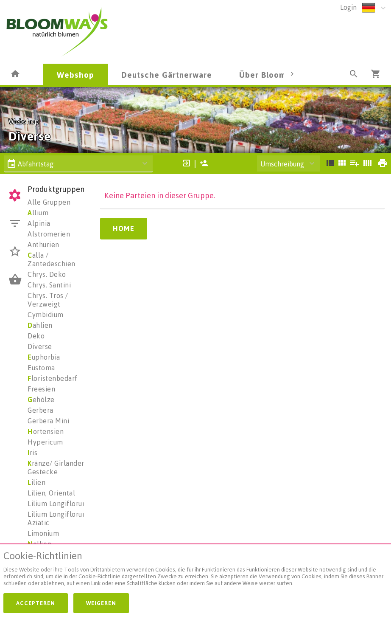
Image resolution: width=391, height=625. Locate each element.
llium (38, 212)
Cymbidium (46, 314)
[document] (195, 570)
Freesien (41, 389)
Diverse (40, 346)
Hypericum (45, 442)
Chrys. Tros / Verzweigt (48, 299)
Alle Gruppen (49, 202)
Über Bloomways (272, 74)
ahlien (40, 325)
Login (348, 7)
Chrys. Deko (47, 274)
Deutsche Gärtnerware (166, 74)
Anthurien (43, 244)
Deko (36, 336)
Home (123, 228)
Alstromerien (49, 234)
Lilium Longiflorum (58, 503)
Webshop (75, 74)
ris (32, 452)
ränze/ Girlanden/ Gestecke (58, 467)
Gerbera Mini (48, 421)
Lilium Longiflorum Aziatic (58, 518)
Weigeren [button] (101, 603)
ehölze (41, 399)
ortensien (46, 431)
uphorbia (44, 357)
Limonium (43, 533)
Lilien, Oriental (51, 493)
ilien (36, 482)
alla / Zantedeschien (51, 259)
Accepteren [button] (35, 603)
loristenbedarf (53, 378)
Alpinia (39, 223)
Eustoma (41, 367)
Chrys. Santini (49, 285)
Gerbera (40, 410)
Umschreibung (282, 164)
